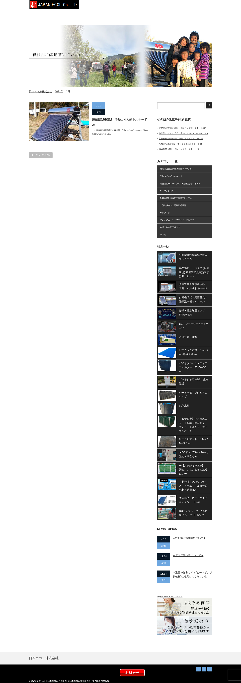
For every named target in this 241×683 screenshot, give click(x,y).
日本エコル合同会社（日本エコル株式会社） (69, 681)
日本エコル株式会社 (40, 91)
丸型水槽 (184, 405)
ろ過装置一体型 (188, 336)
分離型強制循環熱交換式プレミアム (176, 198)
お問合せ (203, 5)
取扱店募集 (184, 5)
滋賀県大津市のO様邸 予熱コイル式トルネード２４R (183, 133)
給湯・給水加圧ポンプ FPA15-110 (193, 312)
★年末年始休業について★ (188, 555)
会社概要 (111, 5)
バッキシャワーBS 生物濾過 (193, 381)
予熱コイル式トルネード (171, 176)
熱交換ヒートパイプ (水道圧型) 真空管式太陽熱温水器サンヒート (194, 272)
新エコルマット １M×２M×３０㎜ (193, 441)
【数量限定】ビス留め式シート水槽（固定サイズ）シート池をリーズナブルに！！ (193, 425)
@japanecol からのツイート (169, 596)
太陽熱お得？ (148, 5)
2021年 (59, 91)
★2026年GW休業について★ (189, 538)
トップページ (93, 5)
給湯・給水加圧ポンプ (170, 227)
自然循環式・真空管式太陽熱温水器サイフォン (193, 299)
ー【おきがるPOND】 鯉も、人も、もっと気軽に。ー (193, 469)
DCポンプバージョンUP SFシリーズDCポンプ (194, 513)
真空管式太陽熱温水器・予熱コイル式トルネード (193, 286)
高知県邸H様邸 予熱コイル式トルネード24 (119, 122)
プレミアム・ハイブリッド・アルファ (177, 220)
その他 (163, 234)
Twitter (204, 669)
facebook (209, 669)
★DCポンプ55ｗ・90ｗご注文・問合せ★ (194, 454)
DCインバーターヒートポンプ (193, 325)
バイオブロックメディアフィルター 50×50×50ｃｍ (194, 367)
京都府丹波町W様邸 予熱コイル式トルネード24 (181, 138)
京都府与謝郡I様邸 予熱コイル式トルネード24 (180, 144)
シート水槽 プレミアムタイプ (193, 394)
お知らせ (166, 5)
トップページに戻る (41, 155)
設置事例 (129, 5)
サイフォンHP (166, 191)
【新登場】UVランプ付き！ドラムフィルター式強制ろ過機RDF (193, 485)
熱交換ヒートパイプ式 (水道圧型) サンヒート (180, 183)
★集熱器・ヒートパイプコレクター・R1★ (193, 499)
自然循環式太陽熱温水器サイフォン (176, 169)
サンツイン (165, 213)
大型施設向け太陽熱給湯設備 (173, 205)
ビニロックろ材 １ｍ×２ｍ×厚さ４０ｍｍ (194, 352)
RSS (198, 669)
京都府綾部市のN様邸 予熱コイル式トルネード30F (182, 128)
